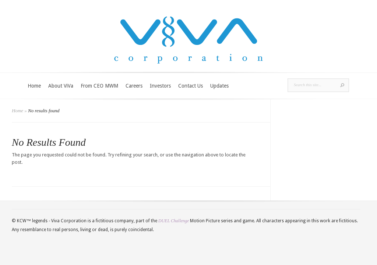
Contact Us (190, 86)
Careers (134, 86)
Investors (160, 86)
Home (34, 86)
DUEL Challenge (173, 220)
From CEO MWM (99, 86)
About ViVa (60, 86)
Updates (219, 86)
